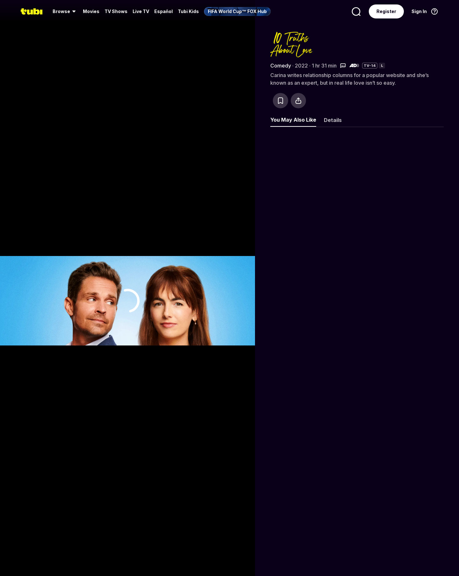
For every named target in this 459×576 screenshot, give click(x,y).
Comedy (280, 65)
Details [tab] (333, 120)
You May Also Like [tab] (293, 120)
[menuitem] (65, 11)
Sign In (419, 11)
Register (386, 11)
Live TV (141, 11)
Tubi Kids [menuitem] (188, 11)
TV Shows (116, 11)
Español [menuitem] (163, 11)
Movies (91, 11)
